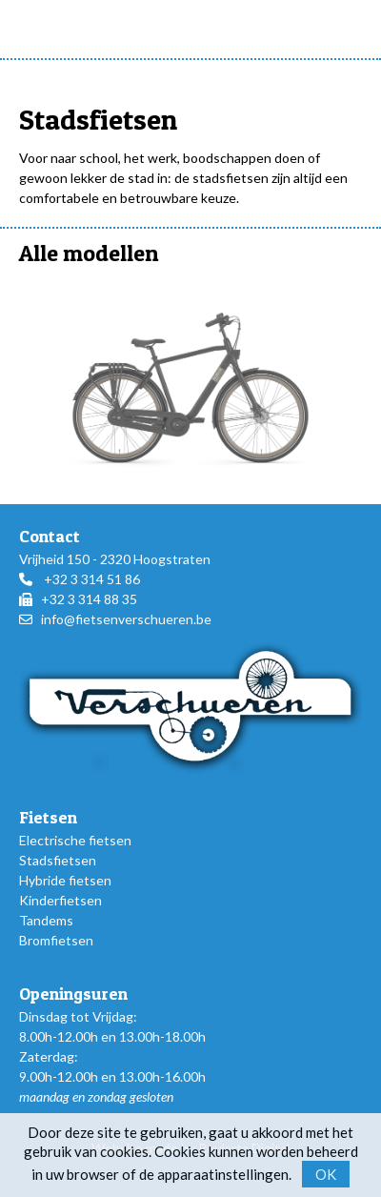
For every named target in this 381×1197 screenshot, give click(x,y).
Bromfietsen (56, 940)
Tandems (46, 920)
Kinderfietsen (60, 900)
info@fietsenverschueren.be (126, 619)
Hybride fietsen (65, 880)
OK (325, 1174)
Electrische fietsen (75, 840)
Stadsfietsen (57, 860)
